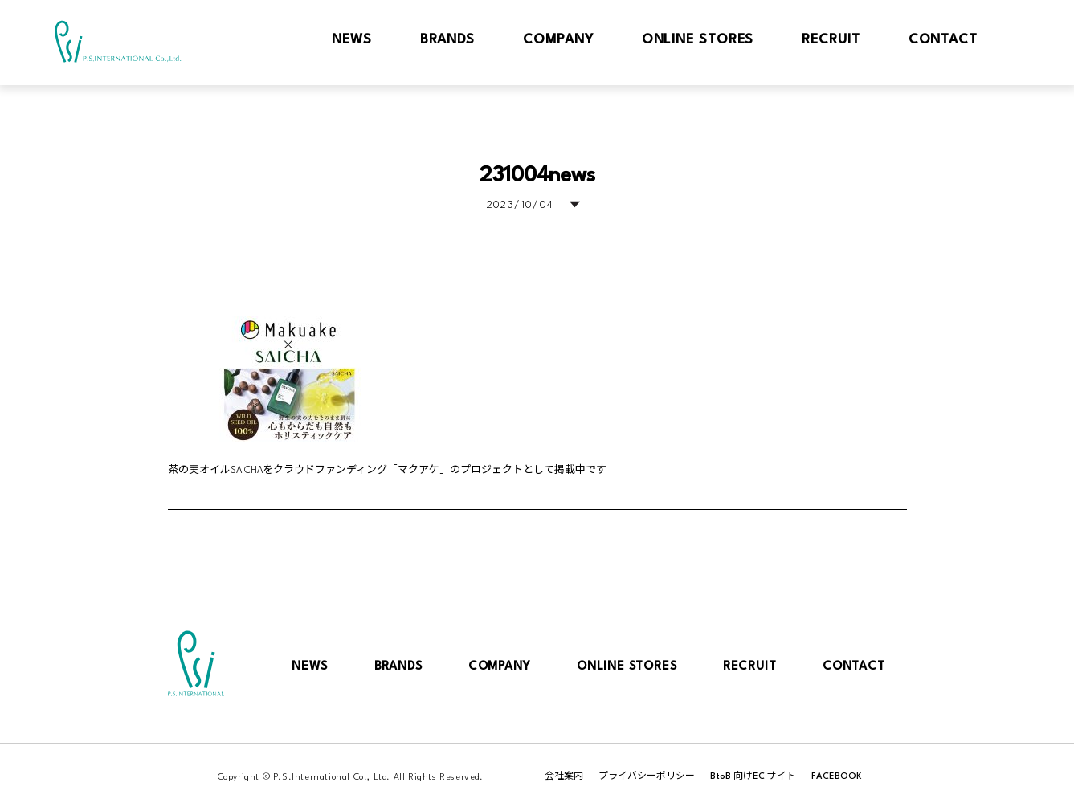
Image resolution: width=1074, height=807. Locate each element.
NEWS (310, 667)
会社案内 (564, 776)
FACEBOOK (836, 776)
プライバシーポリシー (646, 776)
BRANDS (398, 667)
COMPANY (499, 667)
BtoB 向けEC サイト (753, 776)
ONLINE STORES (626, 667)
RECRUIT (750, 667)
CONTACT (854, 667)
